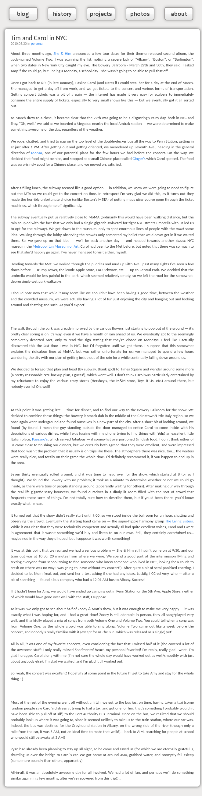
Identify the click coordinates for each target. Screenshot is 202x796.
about (179, 14)
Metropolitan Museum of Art (56, 246)
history (62, 14)
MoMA (36, 152)
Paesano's (40, 439)
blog (23, 14)
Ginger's (138, 158)
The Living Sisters (179, 521)
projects (101, 14)
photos (140, 14)
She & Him (62, 53)
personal (37, 43)
